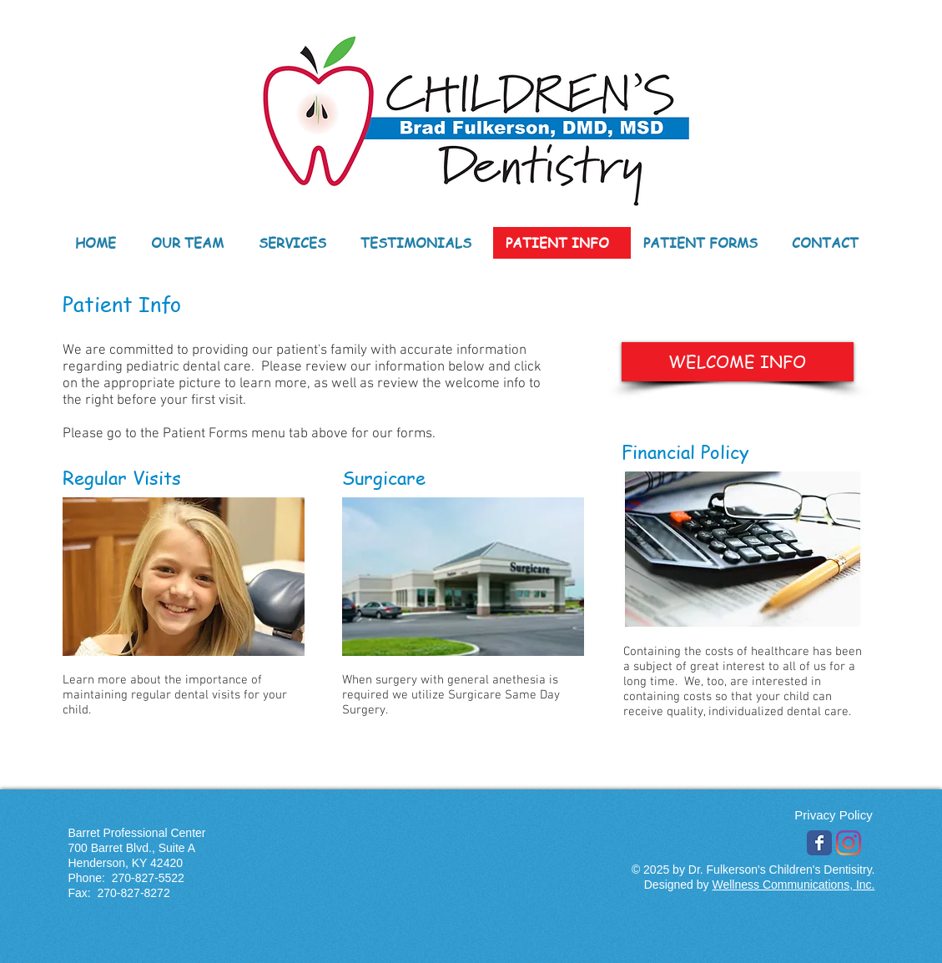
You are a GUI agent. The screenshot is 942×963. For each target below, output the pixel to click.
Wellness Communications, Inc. (793, 884)
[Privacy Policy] (834, 814)
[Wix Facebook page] (819, 842)
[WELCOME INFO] (738, 361)
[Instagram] (848, 842)
